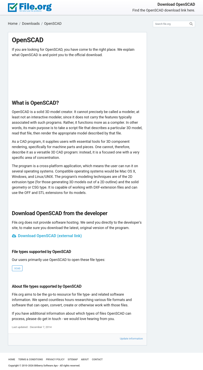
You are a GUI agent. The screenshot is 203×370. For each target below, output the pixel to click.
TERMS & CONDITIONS (30, 359)
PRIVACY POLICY (55, 359)
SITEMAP (73, 359)
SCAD (17, 268)
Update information (131, 338)
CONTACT (97, 359)
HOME (11, 359)
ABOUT (85, 359)
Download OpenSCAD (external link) (50, 235)
